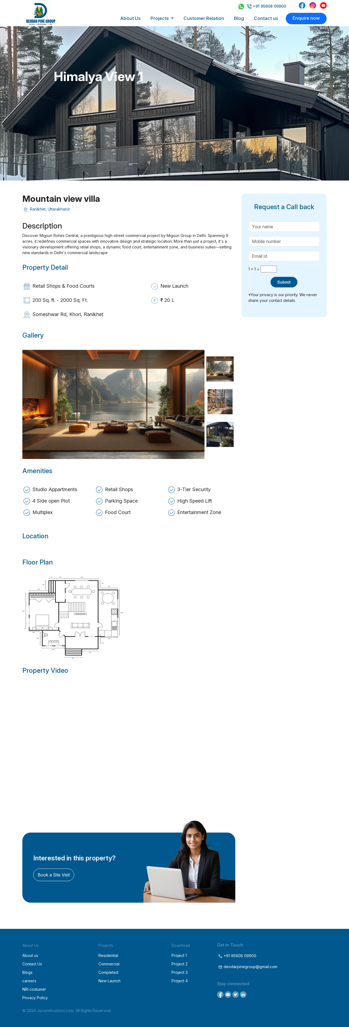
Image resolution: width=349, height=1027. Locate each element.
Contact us (266, 18)
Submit (284, 282)
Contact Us (32, 964)
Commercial (108, 964)
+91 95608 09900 (266, 6)
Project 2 (180, 964)
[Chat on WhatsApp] (242, 6)
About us (30, 955)
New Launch (109, 980)
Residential (108, 955)
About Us (130, 18)
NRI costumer (34, 989)
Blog (239, 18)
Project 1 (179, 955)
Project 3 (180, 972)
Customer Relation (203, 18)
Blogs (27, 972)
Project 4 (180, 980)
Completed (108, 972)
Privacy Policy (35, 997)
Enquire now (306, 18)
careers (29, 980)
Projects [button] (160, 18)
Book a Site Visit (54, 875)
